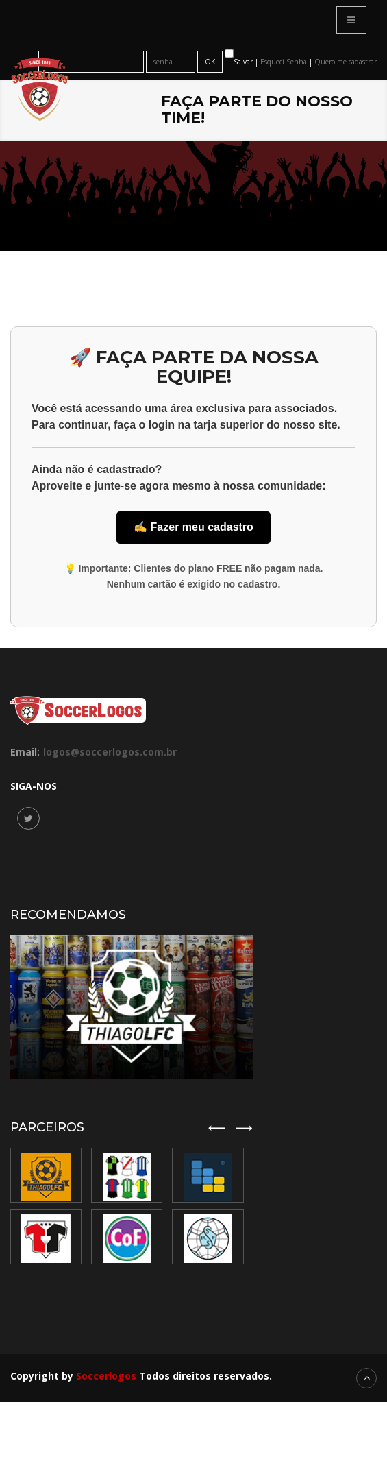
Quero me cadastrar (345, 62)
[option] (130, 1206)
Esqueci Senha (284, 62)
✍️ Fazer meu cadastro (193, 527)
